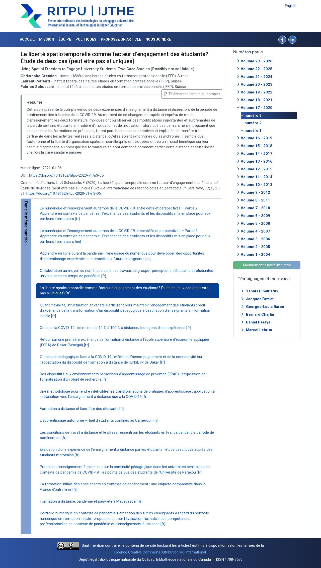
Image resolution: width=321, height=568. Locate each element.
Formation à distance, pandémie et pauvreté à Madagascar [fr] (91, 501)
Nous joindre (158, 39)
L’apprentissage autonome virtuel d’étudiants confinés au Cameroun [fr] (99, 420)
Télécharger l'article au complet (192, 94)
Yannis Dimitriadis (262, 291)
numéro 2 (253, 123)
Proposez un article (121, 39)
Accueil (27, 39)
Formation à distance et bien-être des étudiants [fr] (82, 408)
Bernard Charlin (260, 314)
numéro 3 (253, 115)
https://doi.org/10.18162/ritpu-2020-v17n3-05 (66, 175)
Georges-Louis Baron (265, 306)
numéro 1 (253, 130)
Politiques (85, 39)
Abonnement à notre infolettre (267, 265)
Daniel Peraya (258, 322)
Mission (46, 39)
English (290, 6)
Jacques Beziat (260, 299)
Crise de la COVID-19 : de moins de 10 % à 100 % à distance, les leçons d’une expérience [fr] (115, 327)
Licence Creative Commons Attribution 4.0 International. (160, 552)
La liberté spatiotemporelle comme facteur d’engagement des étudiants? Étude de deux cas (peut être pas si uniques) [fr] (124, 290)
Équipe (64, 39)
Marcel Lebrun (259, 330)
